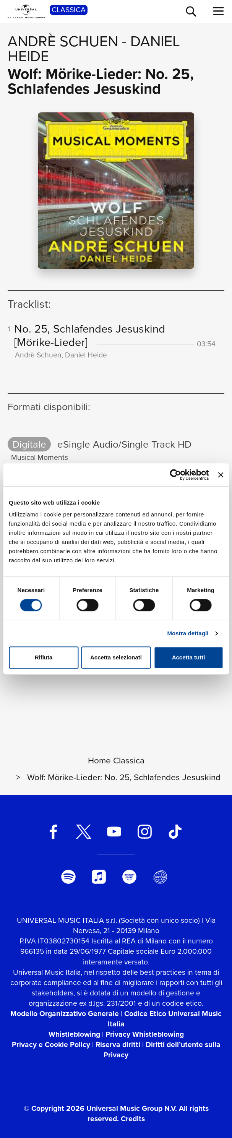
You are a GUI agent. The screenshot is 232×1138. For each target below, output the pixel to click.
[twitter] (83, 831)
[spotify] (68, 876)
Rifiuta (44, 657)
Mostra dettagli (187, 633)
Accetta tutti (188, 657)
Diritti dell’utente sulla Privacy (162, 1049)
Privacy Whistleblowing (144, 1034)
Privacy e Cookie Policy (51, 1044)
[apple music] (98, 876)
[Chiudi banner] (220, 474)
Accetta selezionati (116, 657)
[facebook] (53, 831)
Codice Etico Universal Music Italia (165, 1018)
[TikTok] (175, 831)
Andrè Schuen (63, 41)
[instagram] (144, 831)
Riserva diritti (118, 1044)
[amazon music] (129, 876)
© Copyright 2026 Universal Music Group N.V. (100, 1108)
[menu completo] (218, 11)
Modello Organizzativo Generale (64, 1013)
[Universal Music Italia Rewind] (160, 876)
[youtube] (114, 831)
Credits (133, 1118)
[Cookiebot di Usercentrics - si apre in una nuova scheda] (175, 475)
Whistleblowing (74, 1034)
